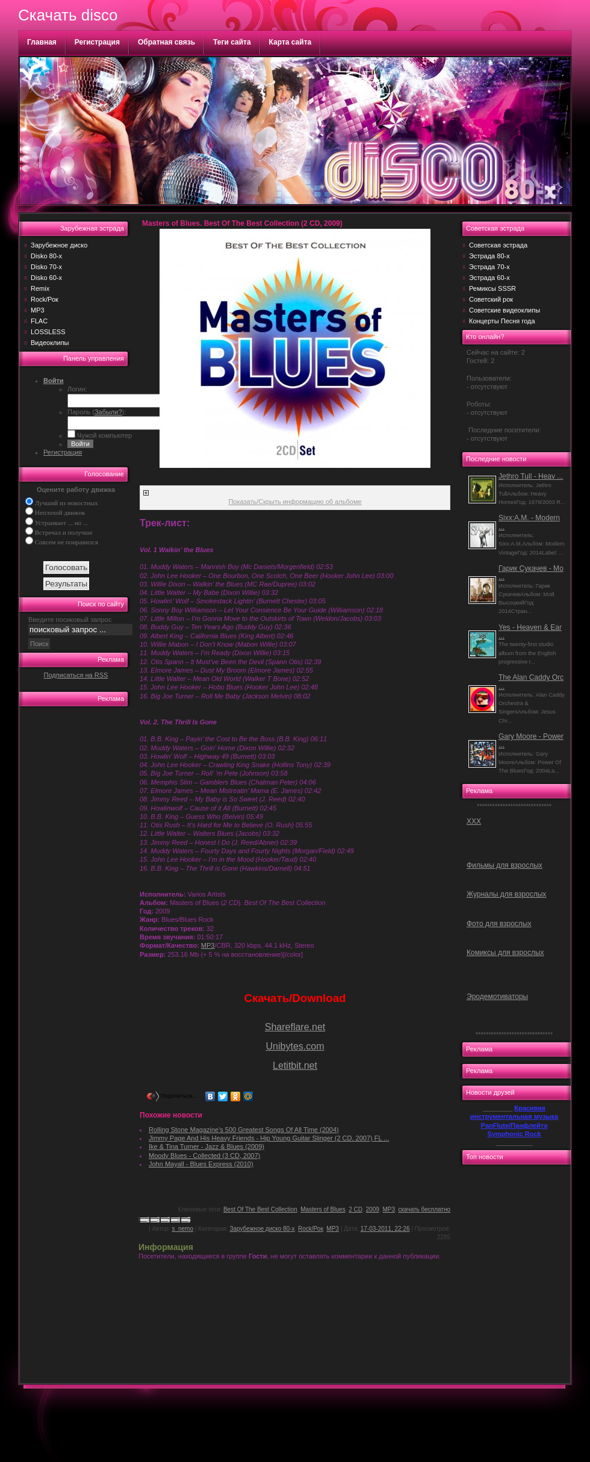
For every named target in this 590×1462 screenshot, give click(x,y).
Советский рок (491, 299)
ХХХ (474, 821)
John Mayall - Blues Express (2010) (201, 1164)
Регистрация (97, 42)
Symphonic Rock (514, 1133)
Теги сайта (232, 42)
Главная (42, 42)
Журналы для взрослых (506, 894)
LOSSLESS (48, 331)
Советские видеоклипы (504, 310)
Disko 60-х (46, 277)
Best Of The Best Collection (260, 1209)
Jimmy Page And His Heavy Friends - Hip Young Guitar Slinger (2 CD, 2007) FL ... (269, 1138)
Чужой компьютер (103, 435)
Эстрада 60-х (489, 277)
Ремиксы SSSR (492, 288)
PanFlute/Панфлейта (514, 1125)
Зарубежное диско (59, 245)
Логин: (77, 389)
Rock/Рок (44, 299)
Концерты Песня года (502, 321)
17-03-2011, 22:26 (385, 1228)
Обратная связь (166, 42)
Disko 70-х (46, 266)
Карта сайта (290, 42)
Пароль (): (96, 411)
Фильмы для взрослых (504, 865)
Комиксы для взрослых (505, 952)
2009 (372, 1209)
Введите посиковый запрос (69, 619)
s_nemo (182, 1228)
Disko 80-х (46, 256)
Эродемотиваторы (497, 996)
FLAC (39, 321)
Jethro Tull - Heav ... (530, 476)
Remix (40, 288)
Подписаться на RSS (76, 675)
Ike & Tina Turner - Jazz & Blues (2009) (206, 1146)
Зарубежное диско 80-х (261, 1228)
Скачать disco (67, 15)
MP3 (38, 310)
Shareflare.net (295, 1027)
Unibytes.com (295, 1046)
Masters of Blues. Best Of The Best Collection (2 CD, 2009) (242, 223)
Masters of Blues (322, 1209)
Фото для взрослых (499, 923)
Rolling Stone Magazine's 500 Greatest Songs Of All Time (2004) (244, 1129)
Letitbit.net (295, 1065)
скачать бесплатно (425, 1209)
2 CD (355, 1209)
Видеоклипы (50, 342)
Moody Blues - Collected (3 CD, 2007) (204, 1155)
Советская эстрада (498, 245)
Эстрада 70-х (489, 266)
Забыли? (108, 411)
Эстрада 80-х (489, 256)
